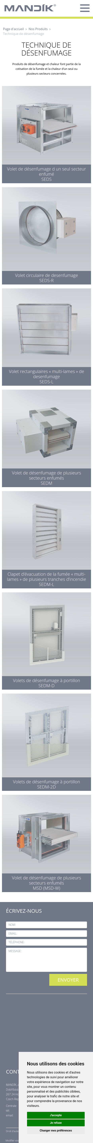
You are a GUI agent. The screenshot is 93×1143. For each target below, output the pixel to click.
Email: (13, 933)
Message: (15, 951)
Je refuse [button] (56, 1122)
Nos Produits (38, 29)
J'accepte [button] (56, 1115)
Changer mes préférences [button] (56, 1130)
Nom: (12, 925)
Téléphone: (16, 942)
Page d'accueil (13, 29)
